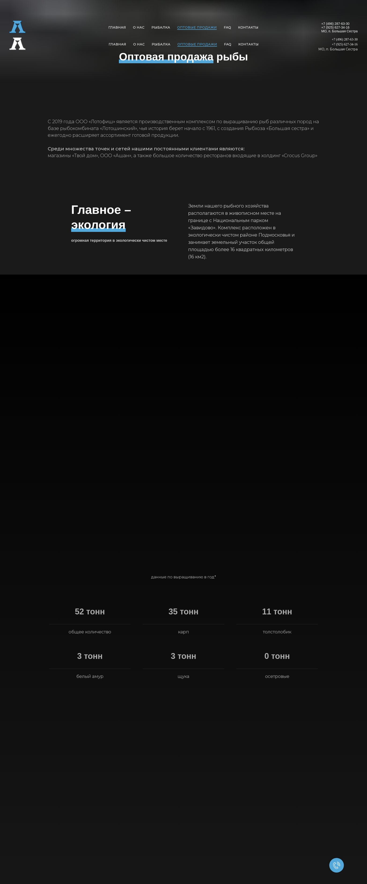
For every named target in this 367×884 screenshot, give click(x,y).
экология (98, 224)
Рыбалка (160, 27)
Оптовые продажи (197, 27)
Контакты (248, 27)
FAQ (227, 27)
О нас (138, 27)
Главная (117, 27)
